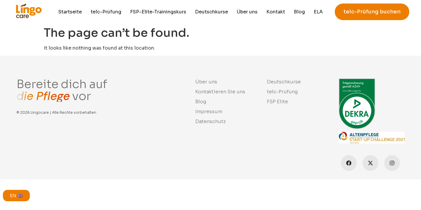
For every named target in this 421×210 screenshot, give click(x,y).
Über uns (247, 12)
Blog (299, 12)
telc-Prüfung (106, 12)
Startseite (70, 12)
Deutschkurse (211, 12)
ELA (318, 12)
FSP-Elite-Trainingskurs (158, 12)
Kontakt (275, 12)
